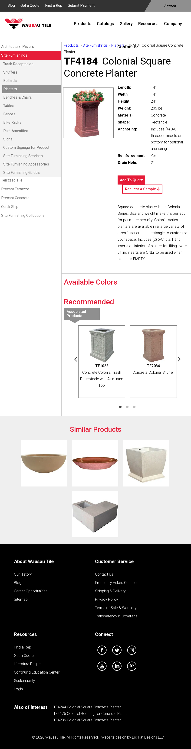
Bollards (10, 80)
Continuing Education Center (36, 672)
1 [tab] (120, 407)
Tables (8, 106)
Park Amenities (15, 131)
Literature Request (29, 664)
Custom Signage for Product (26, 147)
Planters (10, 89)
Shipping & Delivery (110, 591)
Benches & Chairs (17, 97)
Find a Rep (53, 5)
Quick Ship (9, 206)
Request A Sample (142, 189)
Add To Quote (131, 180)
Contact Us (104, 574)
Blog (11, 5)
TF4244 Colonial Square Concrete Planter (87, 707)
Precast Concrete (15, 198)
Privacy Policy (106, 599)
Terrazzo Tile (12, 180)
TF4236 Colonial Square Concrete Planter (87, 720)
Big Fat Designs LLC (148, 737)
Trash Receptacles (18, 64)
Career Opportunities (30, 591)
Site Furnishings (14, 55)
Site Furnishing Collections (23, 215)
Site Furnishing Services (23, 156)
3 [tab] (134, 407)
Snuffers (10, 72)
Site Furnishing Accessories (26, 164)
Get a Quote (30, 5)
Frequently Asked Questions (117, 582)
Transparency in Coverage (116, 616)
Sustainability (24, 680)
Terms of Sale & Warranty (116, 608)
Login (18, 689)
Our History (23, 574)
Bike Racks (12, 122)
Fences (9, 114)
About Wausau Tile (34, 561)
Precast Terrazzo (15, 189)
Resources (25, 634)
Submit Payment (81, 5)
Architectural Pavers (17, 46)
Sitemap (21, 599)
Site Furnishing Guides (21, 172)
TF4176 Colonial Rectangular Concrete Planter (91, 713)
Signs (8, 139)
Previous (75, 358)
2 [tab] (127, 407)
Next (179, 358)
